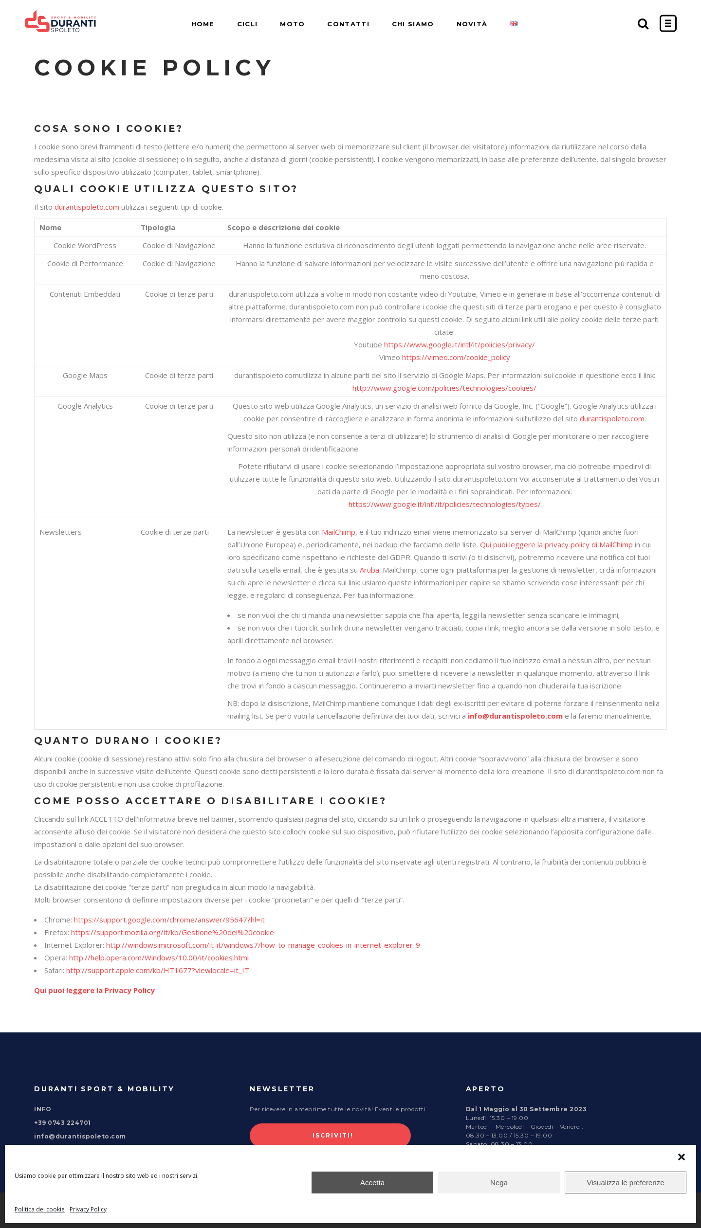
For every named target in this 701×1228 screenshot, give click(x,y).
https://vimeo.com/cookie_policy (456, 357)
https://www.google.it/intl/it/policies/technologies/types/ (445, 504)
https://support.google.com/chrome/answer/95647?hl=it (169, 919)
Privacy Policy (88, 1209)
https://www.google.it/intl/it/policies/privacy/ (459, 344)
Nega (499, 1182)
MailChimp (338, 532)
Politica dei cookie (40, 1209)
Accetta (372, 1182)
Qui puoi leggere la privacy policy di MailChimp (556, 544)
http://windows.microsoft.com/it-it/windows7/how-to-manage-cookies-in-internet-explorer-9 (263, 945)
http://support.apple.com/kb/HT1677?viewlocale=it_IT (157, 970)
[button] (681, 1157)
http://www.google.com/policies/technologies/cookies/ (444, 388)
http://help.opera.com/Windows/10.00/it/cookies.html (159, 957)
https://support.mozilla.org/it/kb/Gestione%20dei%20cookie (172, 932)
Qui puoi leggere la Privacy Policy (94, 990)
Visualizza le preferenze (625, 1182)
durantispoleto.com (87, 207)
